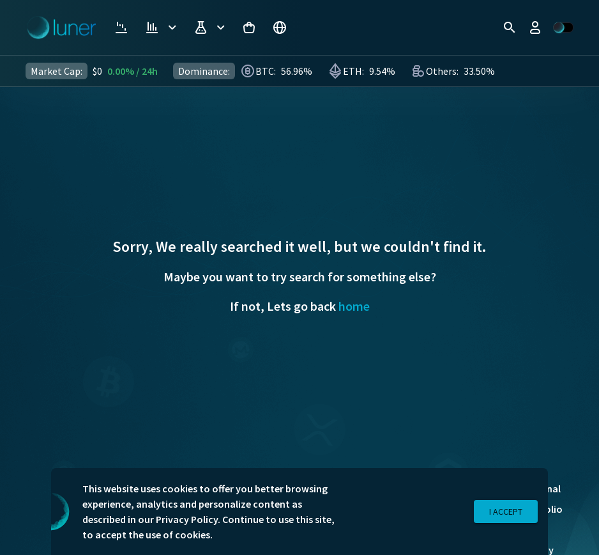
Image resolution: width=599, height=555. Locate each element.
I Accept (506, 512)
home (354, 306)
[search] (509, 27)
